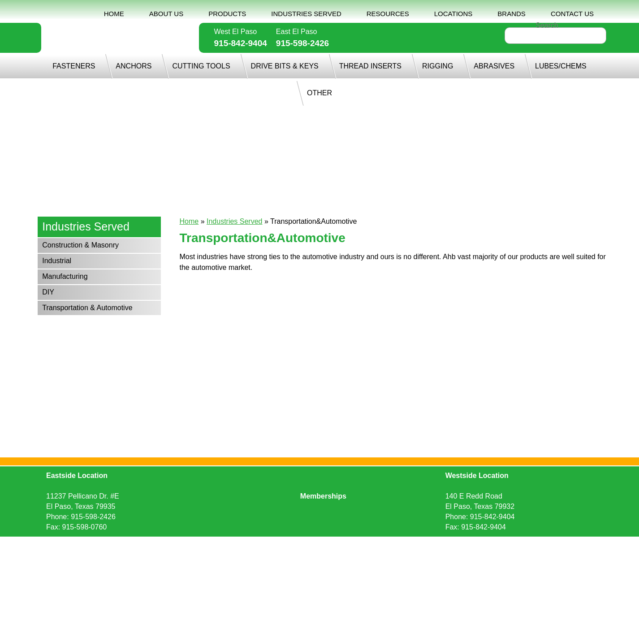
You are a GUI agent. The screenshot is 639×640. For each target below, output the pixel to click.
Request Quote (228, 543)
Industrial (56, 261)
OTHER (319, 93)
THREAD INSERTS (370, 66)
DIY (48, 292)
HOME (114, 13)
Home (189, 221)
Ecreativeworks (411, 543)
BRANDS (511, 13)
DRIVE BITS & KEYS (285, 66)
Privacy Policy (283, 543)
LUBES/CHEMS (561, 66)
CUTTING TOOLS (201, 66)
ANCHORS (133, 66)
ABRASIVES (494, 66)
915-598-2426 (302, 43)
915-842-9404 (240, 43)
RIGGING (437, 66)
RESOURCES (388, 13)
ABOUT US (166, 13)
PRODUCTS (227, 13)
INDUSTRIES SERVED (306, 13)
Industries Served (235, 221)
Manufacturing (64, 276)
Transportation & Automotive (87, 307)
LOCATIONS (453, 13)
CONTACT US (572, 13)
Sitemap (328, 543)
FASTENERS (73, 66)
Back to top (319, 556)
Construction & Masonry (80, 245)
